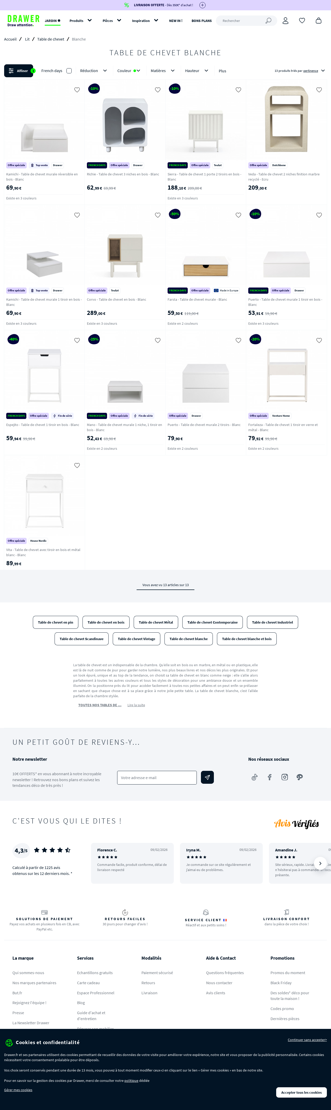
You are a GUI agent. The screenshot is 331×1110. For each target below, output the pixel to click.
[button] (165, 70)
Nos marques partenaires (34, 982)
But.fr (17, 992)
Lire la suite (136, 705)
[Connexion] (285, 20)
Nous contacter (219, 982)
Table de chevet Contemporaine (212, 622)
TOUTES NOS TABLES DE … (100, 705)
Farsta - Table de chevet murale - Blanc (197, 299)
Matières (164, 71)
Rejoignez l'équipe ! (29, 1002)
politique (131, 1080)
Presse (18, 1012)
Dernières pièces (284, 1018)
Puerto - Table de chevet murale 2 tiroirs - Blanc (204, 424)
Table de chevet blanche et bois (247, 638)
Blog (81, 1002)
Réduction (94, 71)
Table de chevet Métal (156, 622)
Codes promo (282, 1008)
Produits (76, 20)
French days (51, 70)
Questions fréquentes (225, 972)
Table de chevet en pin (55, 622)
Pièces (108, 20)
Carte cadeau (88, 982)
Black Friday (280, 982)
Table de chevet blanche (189, 638)
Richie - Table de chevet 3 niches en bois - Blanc (123, 174)
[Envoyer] (207, 777)
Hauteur (197, 71)
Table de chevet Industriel (272, 622)
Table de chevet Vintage (136, 638)
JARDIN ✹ (53, 20)
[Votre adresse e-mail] (157, 778)
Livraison (149, 992)
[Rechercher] (246, 20)
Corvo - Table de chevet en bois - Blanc (116, 299)
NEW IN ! (176, 20)
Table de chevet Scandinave (81, 638)
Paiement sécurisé (157, 972)
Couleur (129, 71)
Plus (222, 70)
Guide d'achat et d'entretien (91, 1015)
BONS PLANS (202, 20)
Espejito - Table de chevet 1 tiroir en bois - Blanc (42, 424)
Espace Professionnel (95, 992)
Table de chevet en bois (106, 622)
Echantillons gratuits (95, 972)
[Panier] (318, 20)
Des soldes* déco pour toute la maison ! (289, 995)
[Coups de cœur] (302, 20)
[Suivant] (320, 863)
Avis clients (215, 992)
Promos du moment (287, 972)
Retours (148, 982)
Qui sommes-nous (28, 972)
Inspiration (141, 20)
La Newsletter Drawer (30, 1022)
